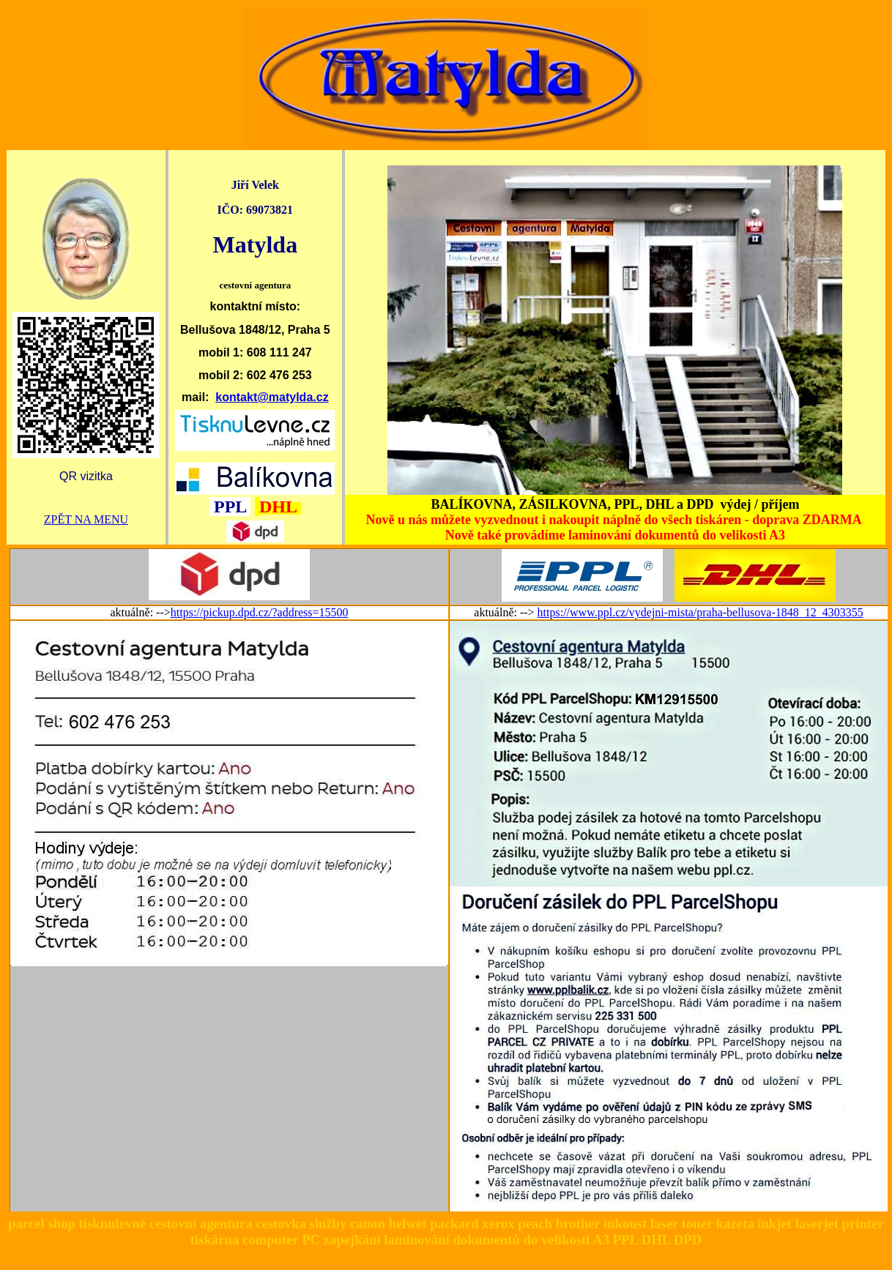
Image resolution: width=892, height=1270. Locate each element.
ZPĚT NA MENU (86, 519)
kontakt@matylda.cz (271, 397)
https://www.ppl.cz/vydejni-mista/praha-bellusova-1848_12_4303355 (700, 612)
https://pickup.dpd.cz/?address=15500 (260, 612)
